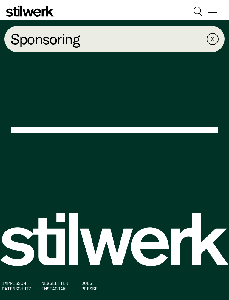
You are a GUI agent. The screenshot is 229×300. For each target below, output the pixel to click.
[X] (213, 39)
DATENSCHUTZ (16, 289)
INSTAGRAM (53, 289)
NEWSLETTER (54, 283)
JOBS (86, 283)
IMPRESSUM (14, 283)
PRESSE (89, 289)
